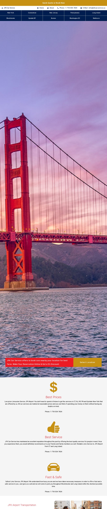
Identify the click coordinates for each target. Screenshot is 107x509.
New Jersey (53, 13)
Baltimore (96, 18)
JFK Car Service (9, 8)
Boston (53, 18)
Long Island (96, 13)
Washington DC (75, 18)
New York (10, 13)
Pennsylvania (74, 13)
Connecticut (32, 13)
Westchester (10, 18)
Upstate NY (32, 18)
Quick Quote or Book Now (53, 3)
